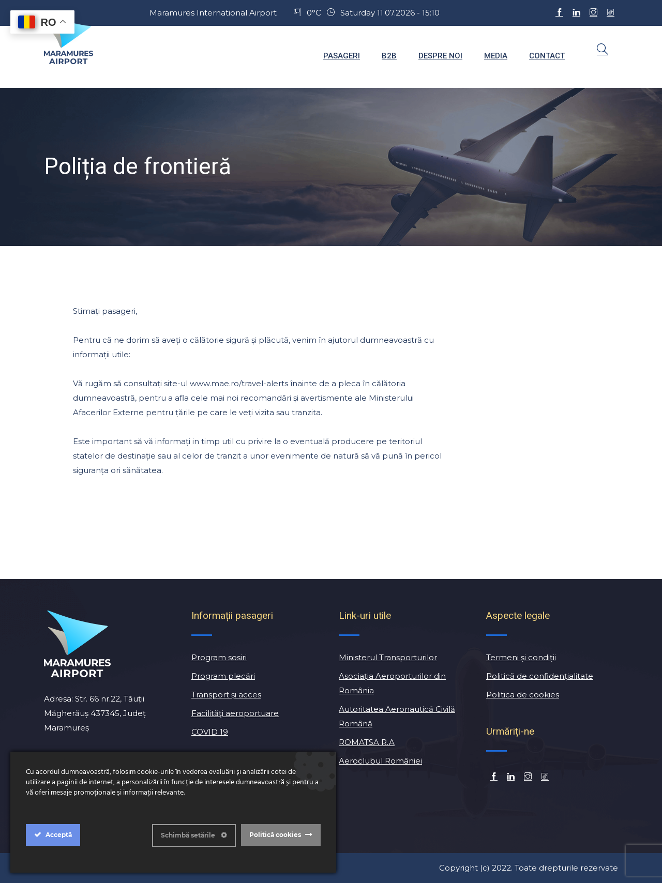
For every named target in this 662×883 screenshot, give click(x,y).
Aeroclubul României (380, 761)
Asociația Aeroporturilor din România (392, 683)
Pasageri (341, 55)
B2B (389, 55)
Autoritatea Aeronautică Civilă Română (397, 716)
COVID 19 (209, 732)
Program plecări (223, 676)
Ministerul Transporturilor (388, 657)
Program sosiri (219, 657)
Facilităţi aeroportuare (235, 713)
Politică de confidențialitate (539, 676)
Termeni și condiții (521, 657)
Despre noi (440, 55)
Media (495, 55)
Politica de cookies (522, 694)
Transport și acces (226, 694)
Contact (547, 55)
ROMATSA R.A (367, 742)
